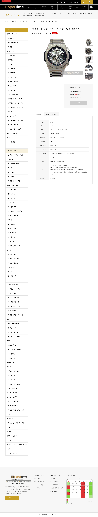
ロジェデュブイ (12, 397)
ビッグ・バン (12, 150)
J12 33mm (11, 172)
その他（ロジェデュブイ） (16, 410)
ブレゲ (9, 427)
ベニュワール (12, 233)
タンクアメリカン (13, 215)
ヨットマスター (13, 81)
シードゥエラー (13, 90)
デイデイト (11, 64)
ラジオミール (12, 328)
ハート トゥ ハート (14, 306)
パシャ (10, 220)
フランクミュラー (12, 284)
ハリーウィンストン (13, 185)
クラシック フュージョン (16, 155)
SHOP (77, 7)
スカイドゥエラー (13, 86)
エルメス (11, 38)
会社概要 (52, 478)
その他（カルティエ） (15, 246)
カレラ (10, 272)
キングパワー (12, 142)
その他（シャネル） (14, 181)
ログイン (76, 2)
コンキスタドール (13, 302)
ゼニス (9, 440)
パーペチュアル (13, 112)
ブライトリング (12, 436)
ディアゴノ (11, 375)
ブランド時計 (35, 7)
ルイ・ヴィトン (13, 42)
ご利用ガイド (70, 7)
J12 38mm (11, 168)
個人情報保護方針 (54, 484)
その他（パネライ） (14, 336)
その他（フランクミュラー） (17, 315)
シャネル (10, 159)
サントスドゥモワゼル (15, 211)
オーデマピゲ (11, 116)
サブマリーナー (13, 77)
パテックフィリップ (13, 133)
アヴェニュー (12, 194)
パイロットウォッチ (14, 349)
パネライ (10, 319)
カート (87, 2)
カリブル (11, 241)
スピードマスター (13, 258)
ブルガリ (10, 367)
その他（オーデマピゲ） (15, 129)
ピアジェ (10, 418)
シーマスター (12, 254)
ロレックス (10, 51)
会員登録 (69, 2)
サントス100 (12, 207)
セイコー (10, 449)
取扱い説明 (37, 478)
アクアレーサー (13, 276)
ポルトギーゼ (12, 345)
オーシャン (11, 198)
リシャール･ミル (12, 393)
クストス (10, 431)
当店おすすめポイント (51, 114)
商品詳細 (38, 114)
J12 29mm (11, 176)
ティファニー (11, 414)
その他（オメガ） (13, 263)
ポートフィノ (12, 354)
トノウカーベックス (14, 289)
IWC (8, 341)
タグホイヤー (11, 267)
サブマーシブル (13, 332)
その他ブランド (12, 453)
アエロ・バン (12, 146)
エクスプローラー (13, 73)
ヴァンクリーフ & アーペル (15, 423)
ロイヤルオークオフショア (16, 120)
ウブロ (9, 137)
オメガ (9, 250)
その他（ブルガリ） (14, 384)
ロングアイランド (13, 297)
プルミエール (12, 189)
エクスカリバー (13, 406)
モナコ (10, 280)
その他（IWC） (13, 358)
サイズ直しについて (39, 488)
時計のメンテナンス (39, 481)
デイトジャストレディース (16, 107)
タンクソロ (11, 237)
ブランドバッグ (44, 7)
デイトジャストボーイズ (15, 103)
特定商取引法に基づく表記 (56, 488)
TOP (29, 7)
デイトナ (11, 60)
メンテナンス (61, 7)
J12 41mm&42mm (13, 163)
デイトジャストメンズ (15, 99)
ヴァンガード (12, 310)
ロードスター (12, 224)
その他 (10, 47)
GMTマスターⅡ (13, 94)
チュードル (10, 362)
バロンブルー (12, 228)
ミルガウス (11, 68)
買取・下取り (53, 7)
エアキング (11, 55)
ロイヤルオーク (13, 124)
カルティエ (10, 202)
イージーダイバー (13, 401)
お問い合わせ (84, 7)
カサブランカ (12, 293)
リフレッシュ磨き (38, 484)
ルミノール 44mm (13, 323)
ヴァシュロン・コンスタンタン (16, 444)
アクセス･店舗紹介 (55, 481)
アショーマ (11, 380)
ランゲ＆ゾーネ (12, 388)
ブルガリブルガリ (13, 371)
